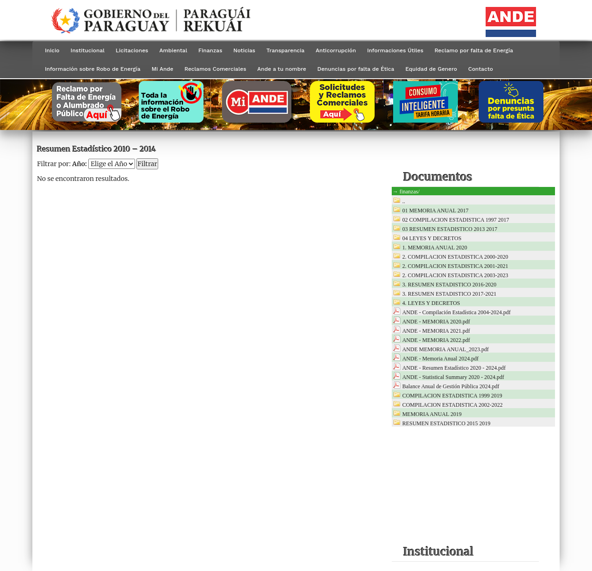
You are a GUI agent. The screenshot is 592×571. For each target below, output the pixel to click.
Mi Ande (162, 69)
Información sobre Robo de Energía (93, 69)
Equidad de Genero (431, 69)
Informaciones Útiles (395, 50)
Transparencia (285, 50)
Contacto (480, 69)
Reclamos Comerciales (215, 69)
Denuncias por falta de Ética (355, 69)
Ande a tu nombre (281, 69)
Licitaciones (132, 50)
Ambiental (173, 50)
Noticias (244, 50)
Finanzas (210, 50)
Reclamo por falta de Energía (473, 50)
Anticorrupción (335, 50)
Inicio (52, 50)
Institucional (88, 50)
